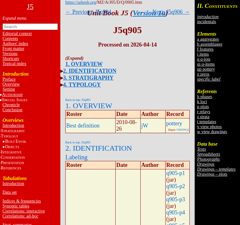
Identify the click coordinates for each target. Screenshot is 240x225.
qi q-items (206, 64)
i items (203, 54)
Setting (8, 89)
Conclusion (12, 110)
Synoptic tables (15, 206)
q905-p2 (175, 186)
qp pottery (206, 69)
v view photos (209, 126)
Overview (11, 84)
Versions (10, 53)
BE (16, 141)
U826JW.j (182, 129)
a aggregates (208, 39)
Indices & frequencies (21, 201)
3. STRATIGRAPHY (88, 78)
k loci (202, 101)
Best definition (83, 125)
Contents (10, 38)
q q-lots (203, 59)
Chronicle (11, 104)
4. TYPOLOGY (82, 85)
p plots (203, 106)
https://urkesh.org (80, 2)
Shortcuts (10, 58)
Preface (9, 79)
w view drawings (212, 131)
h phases (204, 96)
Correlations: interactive (23, 211)
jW (144, 125)
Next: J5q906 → (171, 12)
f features (205, 49)
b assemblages (209, 44)
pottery (174, 123)
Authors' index (15, 43)
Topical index (14, 63)
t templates (206, 121)
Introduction (13, 125)
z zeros (203, 74)
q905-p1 (175, 173)
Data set (9, 192)
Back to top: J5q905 (77, 100)
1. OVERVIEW (83, 64)
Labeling (76, 157)
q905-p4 (175, 212)
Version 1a (149, 13)
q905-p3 (175, 199)
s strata (203, 116)
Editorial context (17, 33)
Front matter (13, 48)
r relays (203, 111)
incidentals (206, 21)
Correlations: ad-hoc (20, 216)
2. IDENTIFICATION (90, 71)
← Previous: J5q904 (88, 12)
